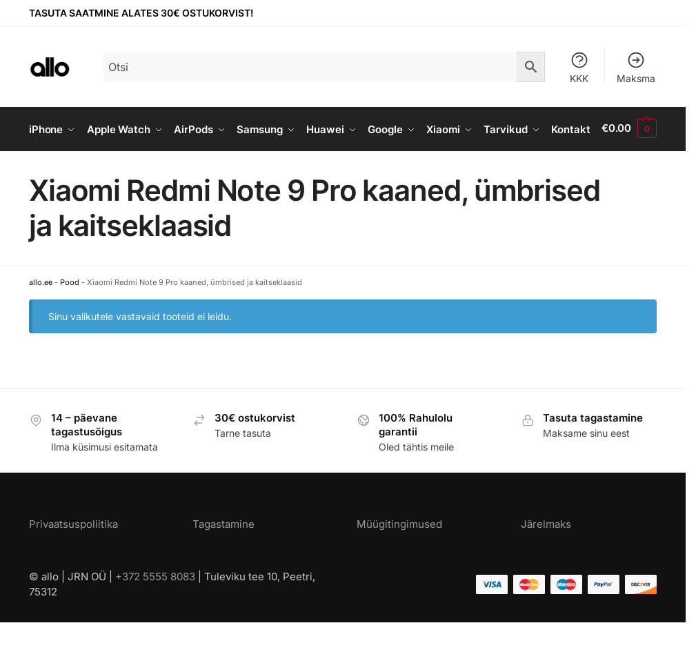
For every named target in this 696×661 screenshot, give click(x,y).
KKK (579, 67)
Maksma (636, 67)
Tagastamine (223, 563)
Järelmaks (546, 563)
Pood (69, 321)
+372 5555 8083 (155, 615)
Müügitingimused (399, 563)
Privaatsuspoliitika (73, 563)
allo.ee (40, 321)
